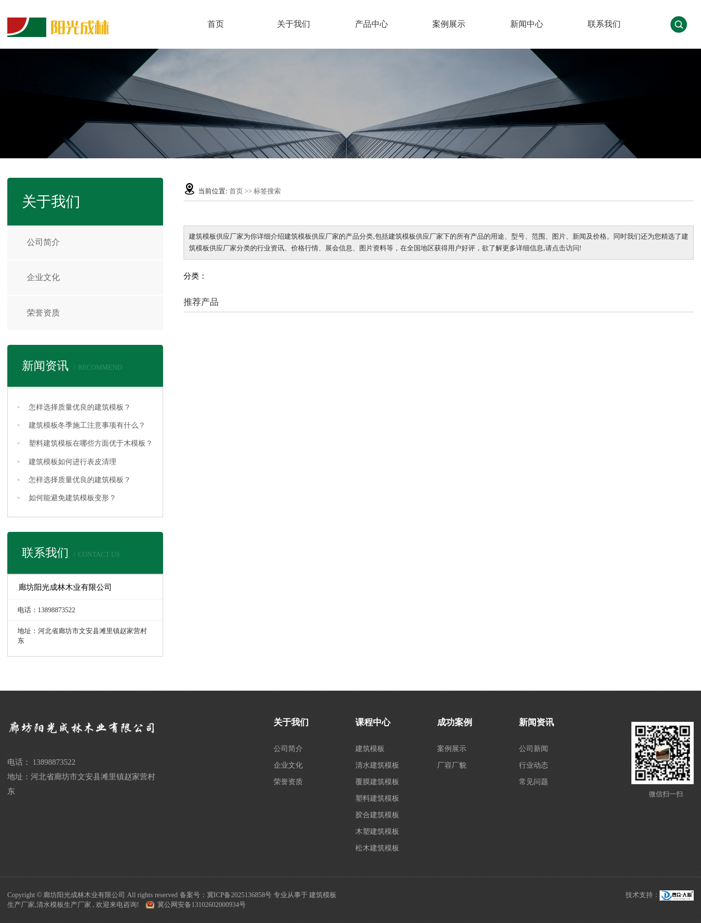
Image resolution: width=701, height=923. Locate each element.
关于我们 (293, 24)
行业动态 (533, 765)
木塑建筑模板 (377, 831)
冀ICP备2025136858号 (239, 895)
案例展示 (448, 24)
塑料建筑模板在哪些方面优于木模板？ (91, 443)
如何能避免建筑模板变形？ (72, 498)
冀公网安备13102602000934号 (201, 904)
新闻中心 (526, 24)
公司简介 (43, 242)
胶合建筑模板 (377, 815)
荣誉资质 (43, 313)
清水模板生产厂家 (64, 904)
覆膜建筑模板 (377, 782)
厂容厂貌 (451, 765)
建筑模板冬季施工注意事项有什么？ (87, 425)
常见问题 (533, 782)
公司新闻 (533, 749)
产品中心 (371, 24)
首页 (215, 24)
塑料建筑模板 (377, 798)
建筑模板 (370, 749)
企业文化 (43, 277)
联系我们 (604, 24)
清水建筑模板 (377, 765)
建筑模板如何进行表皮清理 (72, 462)
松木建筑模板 (377, 848)
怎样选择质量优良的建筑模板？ (80, 407)
